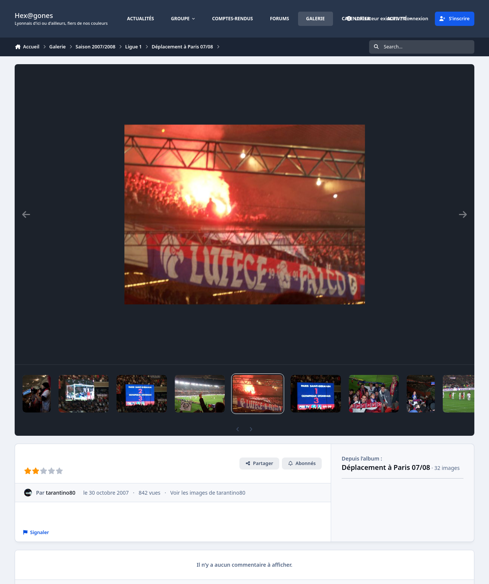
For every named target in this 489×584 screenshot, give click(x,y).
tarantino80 (60, 492)
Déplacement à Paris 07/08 (386, 467)
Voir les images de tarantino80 (207, 492)
